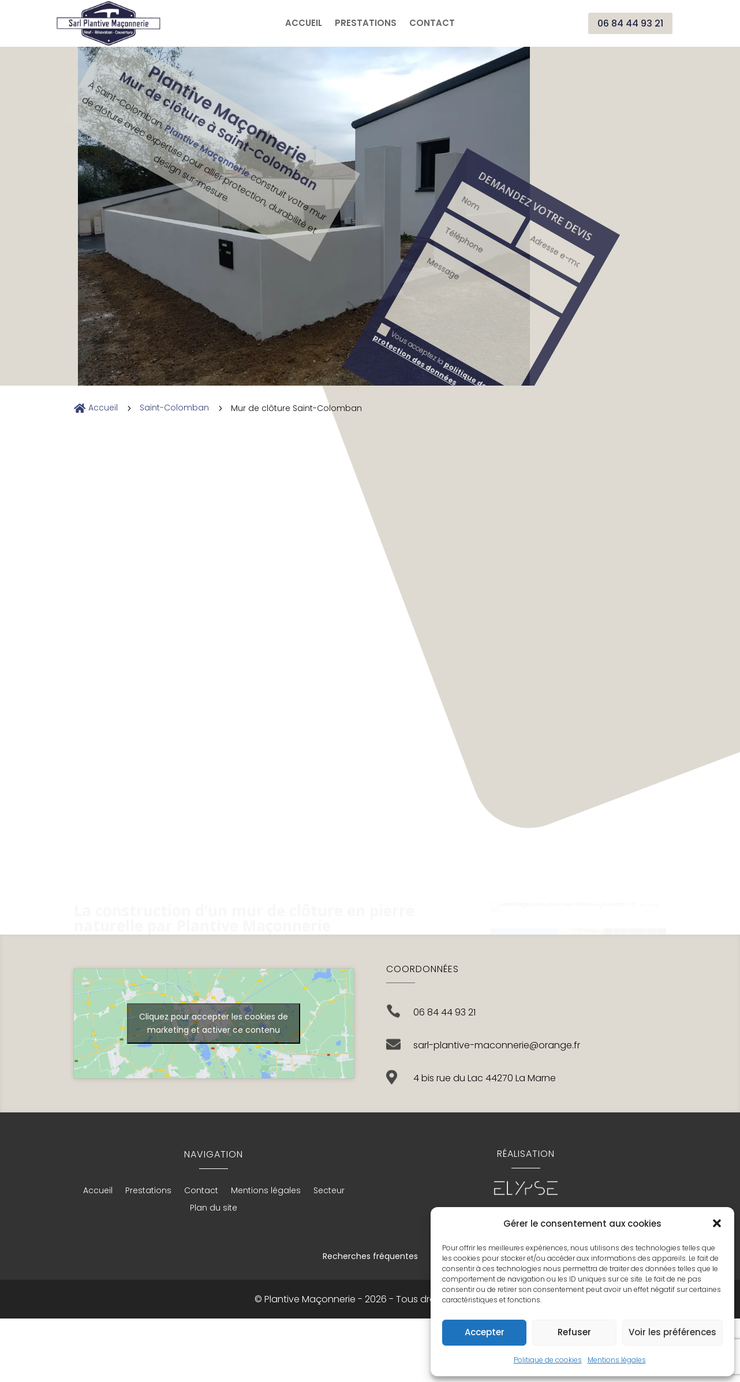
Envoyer (39, 203)
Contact (432, 24)
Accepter (484, 1332)
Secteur (329, 1191)
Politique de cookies (548, 1360)
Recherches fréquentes (370, 1256)
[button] (717, 1223)
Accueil (303, 24)
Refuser (574, 1332)
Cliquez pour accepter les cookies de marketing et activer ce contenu (213, 1023)
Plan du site (213, 1208)
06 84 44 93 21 (630, 23)
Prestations (366, 24)
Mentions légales (617, 1360)
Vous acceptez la (94, 156)
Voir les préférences (672, 1332)
